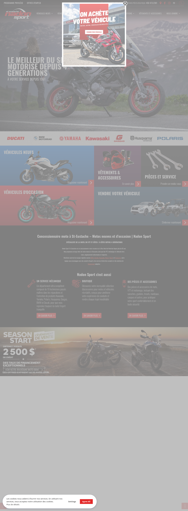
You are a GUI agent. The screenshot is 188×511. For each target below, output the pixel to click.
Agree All (86, 501)
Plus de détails (12, 504)
